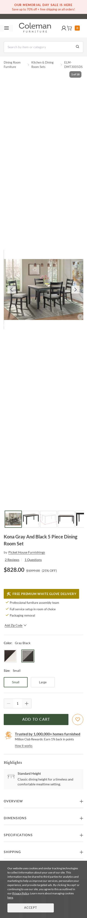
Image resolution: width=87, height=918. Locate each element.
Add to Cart (36, 719)
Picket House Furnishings (26, 552)
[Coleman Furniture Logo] (35, 28)
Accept (30, 907)
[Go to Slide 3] (48, 519)
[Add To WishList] (77, 719)
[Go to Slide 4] (66, 519)
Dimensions (15, 818)
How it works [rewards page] (23, 746)
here (10, 897)
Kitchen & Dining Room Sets (42, 65)
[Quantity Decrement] (8, 703)
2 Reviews (12, 560)
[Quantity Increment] (26, 703)
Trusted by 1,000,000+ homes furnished (47, 734)
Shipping (12, 852)
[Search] (43, 47)
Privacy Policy (20, 893)
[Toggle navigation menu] (6, 28)
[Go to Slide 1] (13, 519)
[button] (64, 28)
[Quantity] (18, 703)
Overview (13, 801)
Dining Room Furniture (12, 65)
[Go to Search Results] (77, 47)
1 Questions (33, 560)
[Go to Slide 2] (31, 519)
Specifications (18, 835)
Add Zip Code (16, 625)
